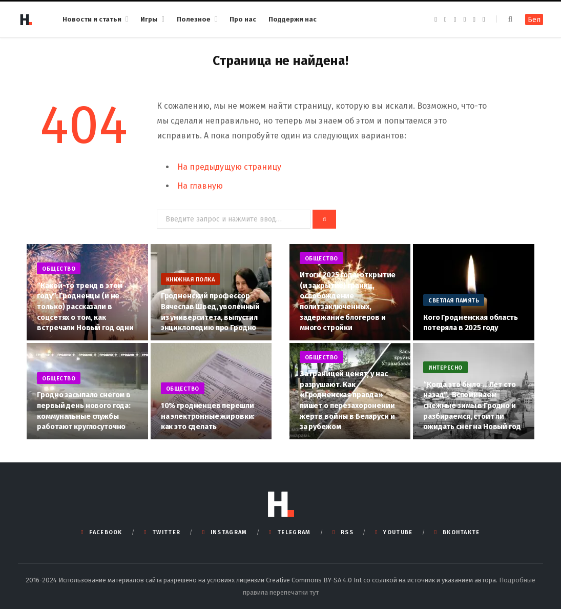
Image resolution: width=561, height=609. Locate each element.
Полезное (194, 19)
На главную (200, 186)
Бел (534, 19)
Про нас (243, 19)
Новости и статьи (92, 19)
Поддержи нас (292, 19)
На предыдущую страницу (229, 167)
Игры (148, 19)
